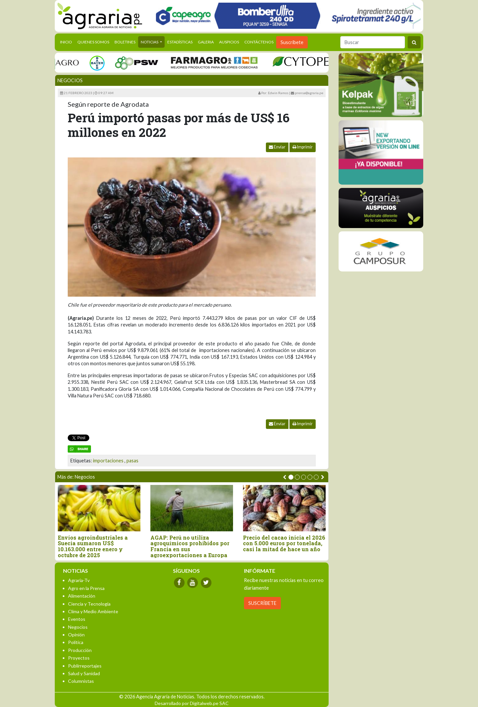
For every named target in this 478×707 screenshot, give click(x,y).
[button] (291, 477)
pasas (132, 460)
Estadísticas (180, 41)
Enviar (277, 147)
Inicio (67, 41)
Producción (80, 650)
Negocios (70, 80)
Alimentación (81, 596)
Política (75, 642)
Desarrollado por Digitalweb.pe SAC (192, 703)
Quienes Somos (93, 41)
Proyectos (79, 658)
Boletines (125, 41)
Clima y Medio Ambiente (93, 611)
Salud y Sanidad (84, 673)
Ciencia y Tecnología (89, 604)
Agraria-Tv (79, 580)
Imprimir (302, 147)
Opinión (76, 634)
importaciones (108, 460)
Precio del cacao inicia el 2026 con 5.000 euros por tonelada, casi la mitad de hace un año (284, 543)
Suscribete (291, 42)
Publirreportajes (85, 666)
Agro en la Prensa (86, 588)
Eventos (76, 619)
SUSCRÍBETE (262, 603)
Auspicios (229, 41)
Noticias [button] (150, 41)
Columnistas (81, 681)
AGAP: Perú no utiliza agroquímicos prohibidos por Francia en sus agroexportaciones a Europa (189, 546)
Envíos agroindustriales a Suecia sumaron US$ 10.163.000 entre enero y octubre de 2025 (93, 546)
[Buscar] (372, 42)
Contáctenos (259, 41)
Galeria (206, 41)
